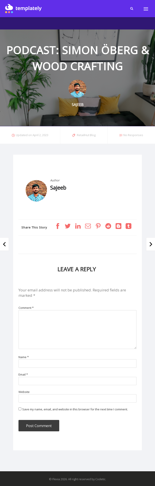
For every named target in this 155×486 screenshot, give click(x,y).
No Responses (133, 135)
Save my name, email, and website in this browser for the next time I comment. (75, 409)
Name (23, 357)
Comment (26, 308)
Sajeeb (58, 187)
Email (23, 374)
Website (24, 392)
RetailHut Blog (86, 135)
